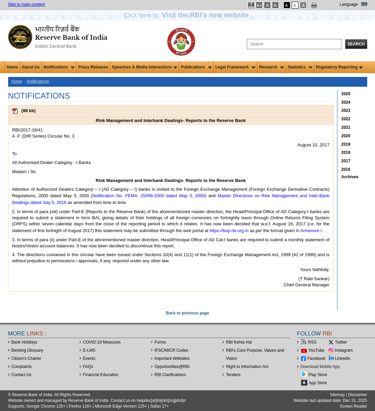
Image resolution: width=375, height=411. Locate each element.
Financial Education (101, 374)
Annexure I (311, 230)
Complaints (22, 366)
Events (89, 358)
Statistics (300, 67)
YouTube (317, 350)
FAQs (88, 366)
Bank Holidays (25, 342)
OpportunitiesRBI (172, 366)
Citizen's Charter (26, 358)
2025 (346, 93)
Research (271, 67)
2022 (346, 119)
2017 (346, 161)
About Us (31, 67)
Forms (160, 342)
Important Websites (171, 358)
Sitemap (337, 394)
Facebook (317, 358)
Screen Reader (353, 406)
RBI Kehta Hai (239, 342)
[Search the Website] (294, 44)
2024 (346, 102)
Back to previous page (187, 313)
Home (12, 67)
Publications (196, 67)
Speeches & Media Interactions (144, 67)
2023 (346, 110)
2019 (346, 144)
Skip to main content (26, 4)
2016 (346, 169)
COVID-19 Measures (102, 342)
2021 (346, 127)
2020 (346, 135)
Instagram (344, 350)
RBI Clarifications (170, 374)
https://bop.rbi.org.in (229, 230)
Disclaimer (357, 394)
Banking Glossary (27, 350)
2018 (346, 152)
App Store (318, 383)
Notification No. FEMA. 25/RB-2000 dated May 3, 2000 (148, 195)
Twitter (341, 342)
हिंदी (364, 4)
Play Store (318, 374)
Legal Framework (235, 67)
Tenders (233, 374)
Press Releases (93, 67)
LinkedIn (342, 358)
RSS (312, 342)
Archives (350, 176)
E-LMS (89, 350)
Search (356, 44)
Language (349, 4)
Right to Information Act (247, 366)
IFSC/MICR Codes (171, 350)
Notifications (59, 67)
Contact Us (22, 374)
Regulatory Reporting (339, 67)
